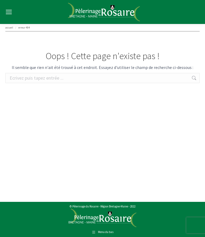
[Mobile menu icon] (8, 12)
